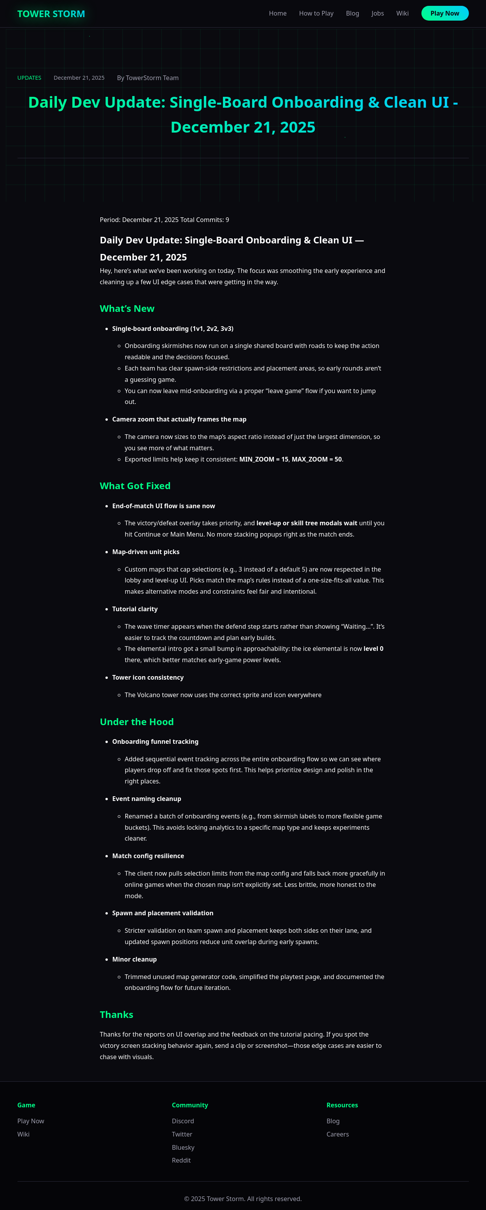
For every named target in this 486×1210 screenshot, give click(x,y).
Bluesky (183, 1147)
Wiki (403, 13)
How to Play (316, 13)
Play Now (445, 13)
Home (278, 13)
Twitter (182, 1134)
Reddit (181, 1160)
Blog (352, 13)
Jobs (378, 13)
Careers (337, 1134)
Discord (183, 1121)
